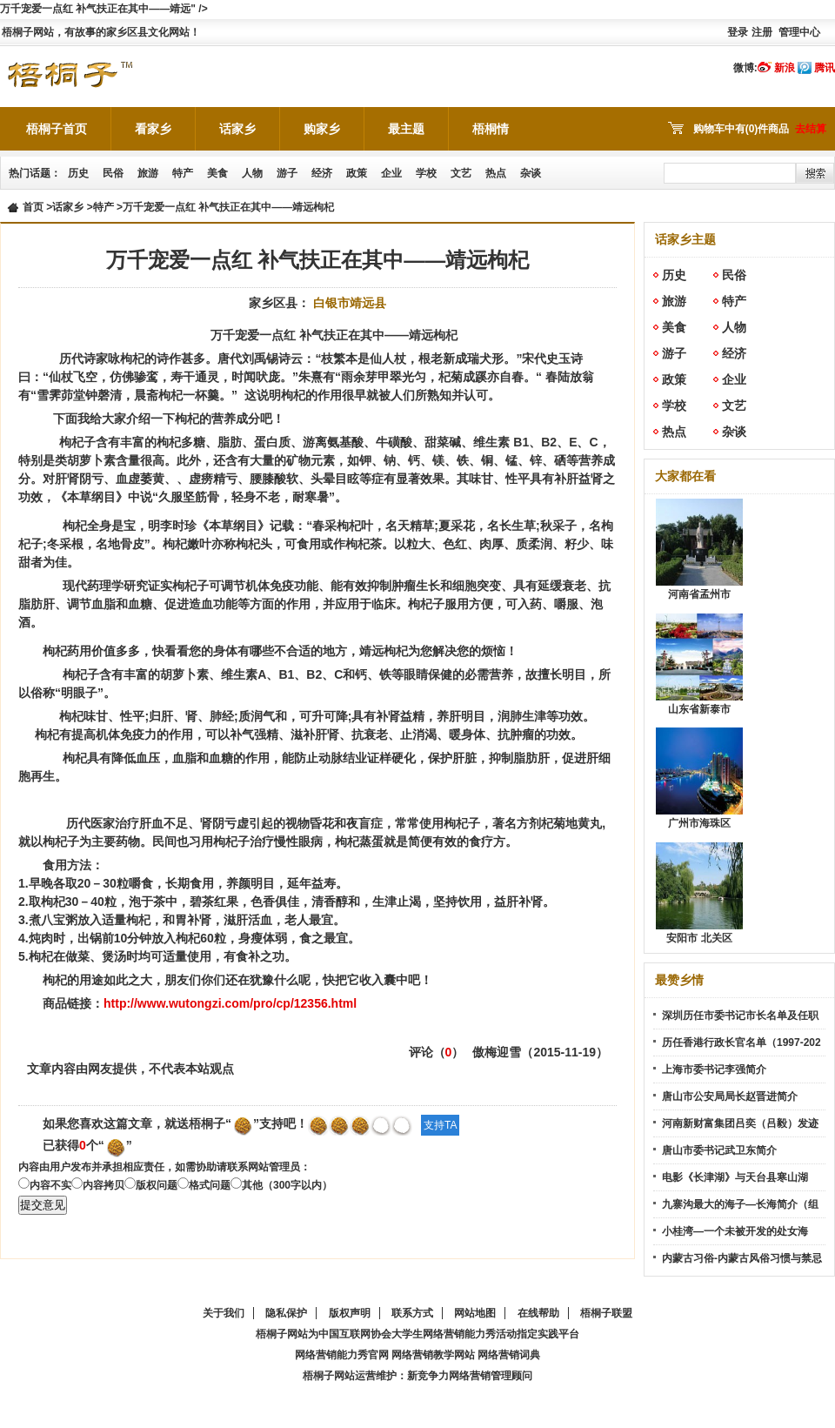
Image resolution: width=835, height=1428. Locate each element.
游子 (287, 173)
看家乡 (153, 129)
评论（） (436, 1052)
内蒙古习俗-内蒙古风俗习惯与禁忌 (742, 1258)
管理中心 (799, 32)
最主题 (406, 129)
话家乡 (237, 129)
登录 (737, 32)
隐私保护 (286, 1313)
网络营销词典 (509, 1355)
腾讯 (824, 68)
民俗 (113, 173)
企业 (391, 173)
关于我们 (223, 1313)
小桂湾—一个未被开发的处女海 (735, 1231)
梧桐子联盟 (606, 1313)
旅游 (147, 173)
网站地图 (475, 1313)
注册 (762, 32)
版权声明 (350, 1313)
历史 (78, 173)
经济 (321, 173)
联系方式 (412, 1313)
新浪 (784, 68)
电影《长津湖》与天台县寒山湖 (735, 1177)
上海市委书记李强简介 (714, 1069)
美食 (217, 173)
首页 (33, 207)
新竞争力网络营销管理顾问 (469, 1376)
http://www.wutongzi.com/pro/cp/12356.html (230, 1003)
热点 (495, 173)
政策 (356, 173)
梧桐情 (490, 129)
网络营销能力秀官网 (342, 1355)
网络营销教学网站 (433, 1355)
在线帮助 (538, 1313)
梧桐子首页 (56, 129)
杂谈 (530, 173)
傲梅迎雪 (496, 1052)
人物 (252, 173)
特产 (182, 173)
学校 (426, 173)
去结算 (810, 129)
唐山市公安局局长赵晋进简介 (730, 1096)
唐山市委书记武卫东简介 (719, 1150)
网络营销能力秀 (459, 1334)
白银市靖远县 (349, 303)
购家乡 (322, 129)
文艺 (461, 173)
